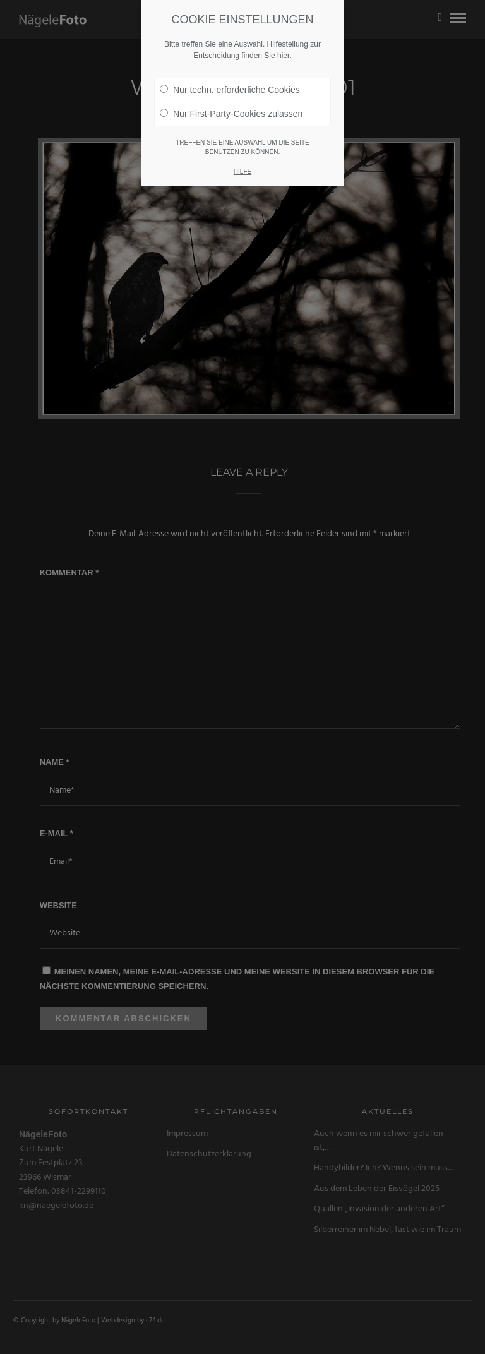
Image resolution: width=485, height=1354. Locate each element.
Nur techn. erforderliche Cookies (230, 72)
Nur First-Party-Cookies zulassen (231, 96)
